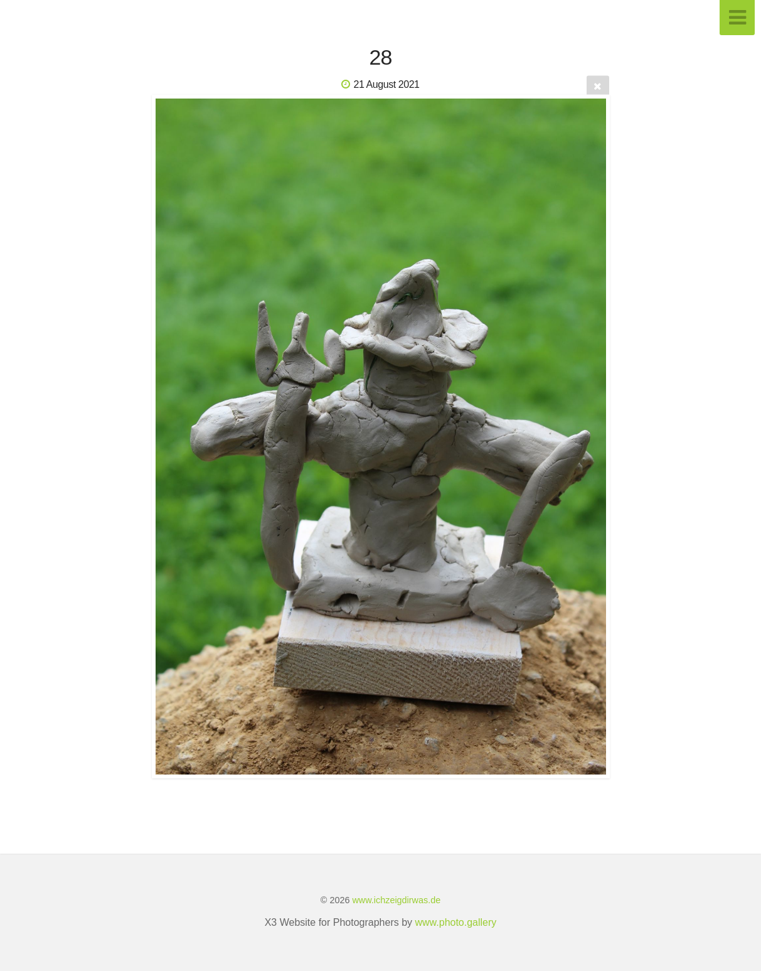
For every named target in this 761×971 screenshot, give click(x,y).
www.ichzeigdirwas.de (396, 900)
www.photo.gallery (456, 922)
